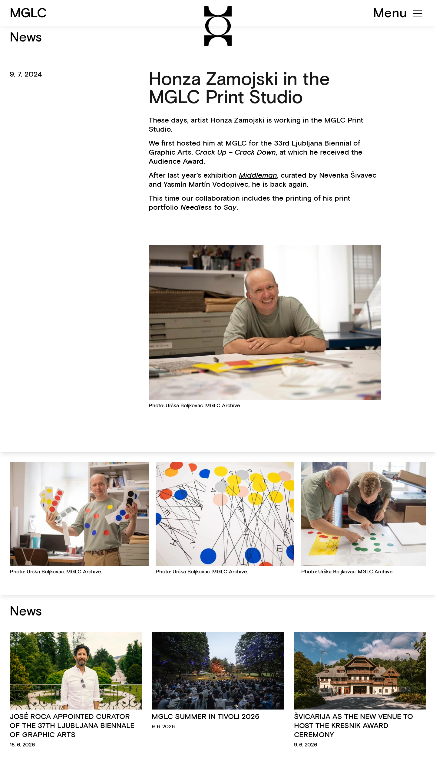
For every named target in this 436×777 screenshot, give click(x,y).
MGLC (28, 13)
